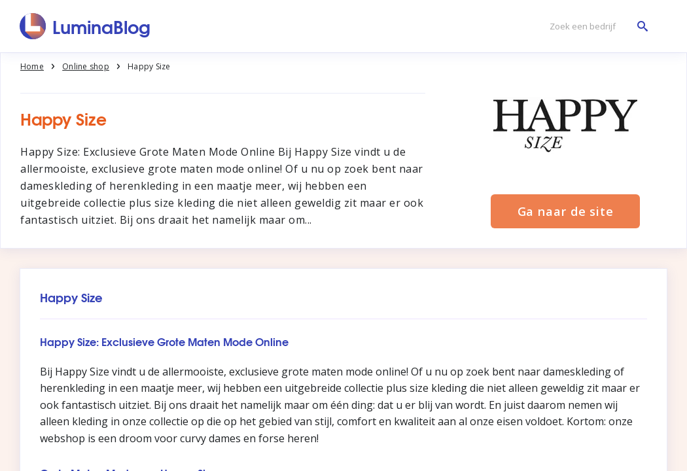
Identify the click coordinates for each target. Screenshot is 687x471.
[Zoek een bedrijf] (595, 26)
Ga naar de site (566, 211)
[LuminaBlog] (85, 26)
